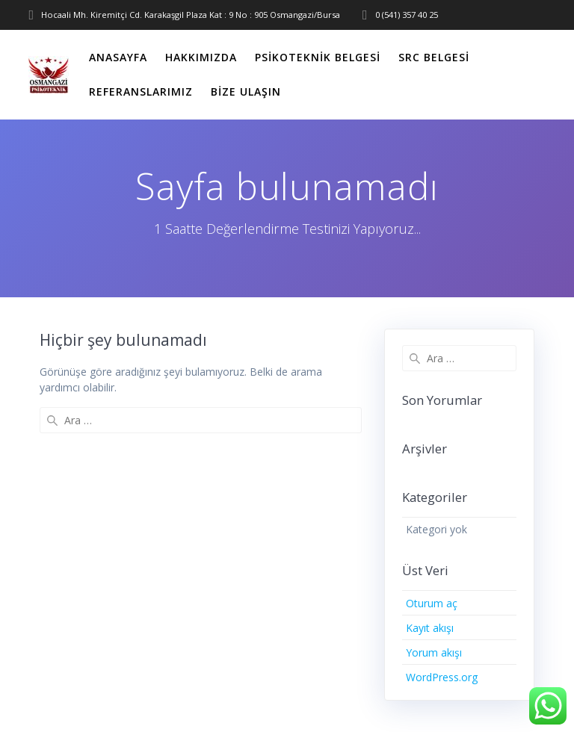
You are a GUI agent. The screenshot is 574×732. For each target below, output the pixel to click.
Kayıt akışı (430, 628)
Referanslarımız (141, 91)
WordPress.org (442, 677)
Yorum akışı (434, 652)
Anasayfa (118, 57)
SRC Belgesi (433, 57)
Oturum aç (431, 603)
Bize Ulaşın (246, 91)
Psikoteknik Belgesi (317, 57)
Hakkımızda (201, 57)
